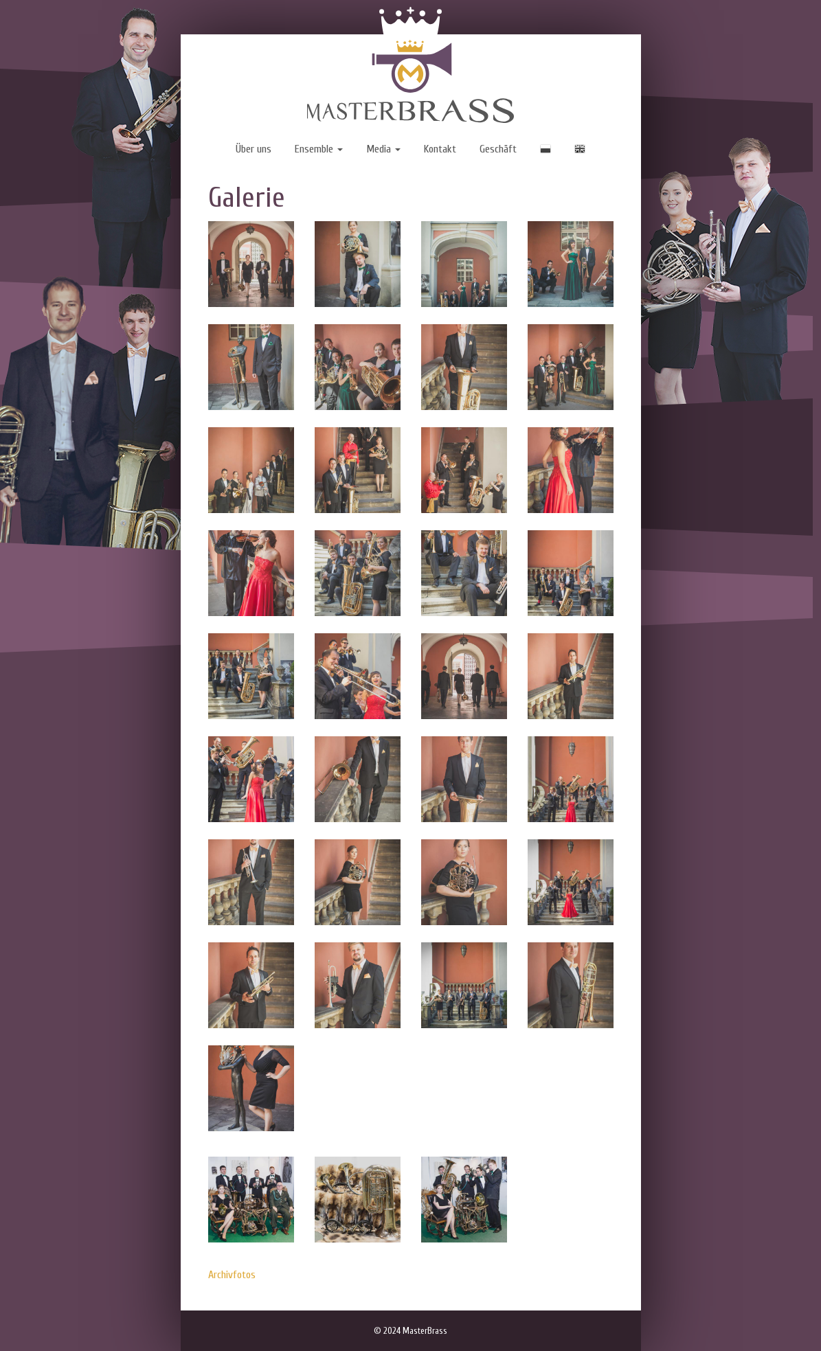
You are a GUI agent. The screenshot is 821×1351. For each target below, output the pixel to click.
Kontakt (440, 149)
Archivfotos (232, 1275)
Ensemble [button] (319, 149)
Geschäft (498, 149)
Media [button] (383, 149)
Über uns (253, 149)
